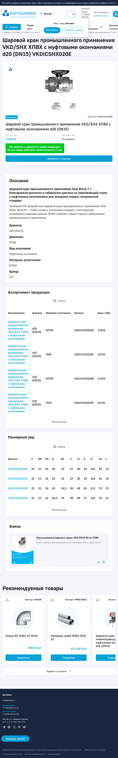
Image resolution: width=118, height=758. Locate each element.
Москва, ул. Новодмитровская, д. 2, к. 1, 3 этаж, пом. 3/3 (15, 720)
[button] (46, 13)
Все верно (52, 30)
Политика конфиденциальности (35, 754)
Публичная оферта (54, 754)
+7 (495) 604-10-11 (10, 708)
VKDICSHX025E (18, 488)
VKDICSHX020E (18, 478)
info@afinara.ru (101, 15)
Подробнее (23, 657)
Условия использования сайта (12, 754)
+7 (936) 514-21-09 (10, 714)
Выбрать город (73, 30)
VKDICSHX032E (18, 498)
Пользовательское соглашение (95, 750)
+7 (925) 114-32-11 (85, 17)
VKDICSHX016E (18, 469)
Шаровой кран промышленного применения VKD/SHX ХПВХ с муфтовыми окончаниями (18, 330)
